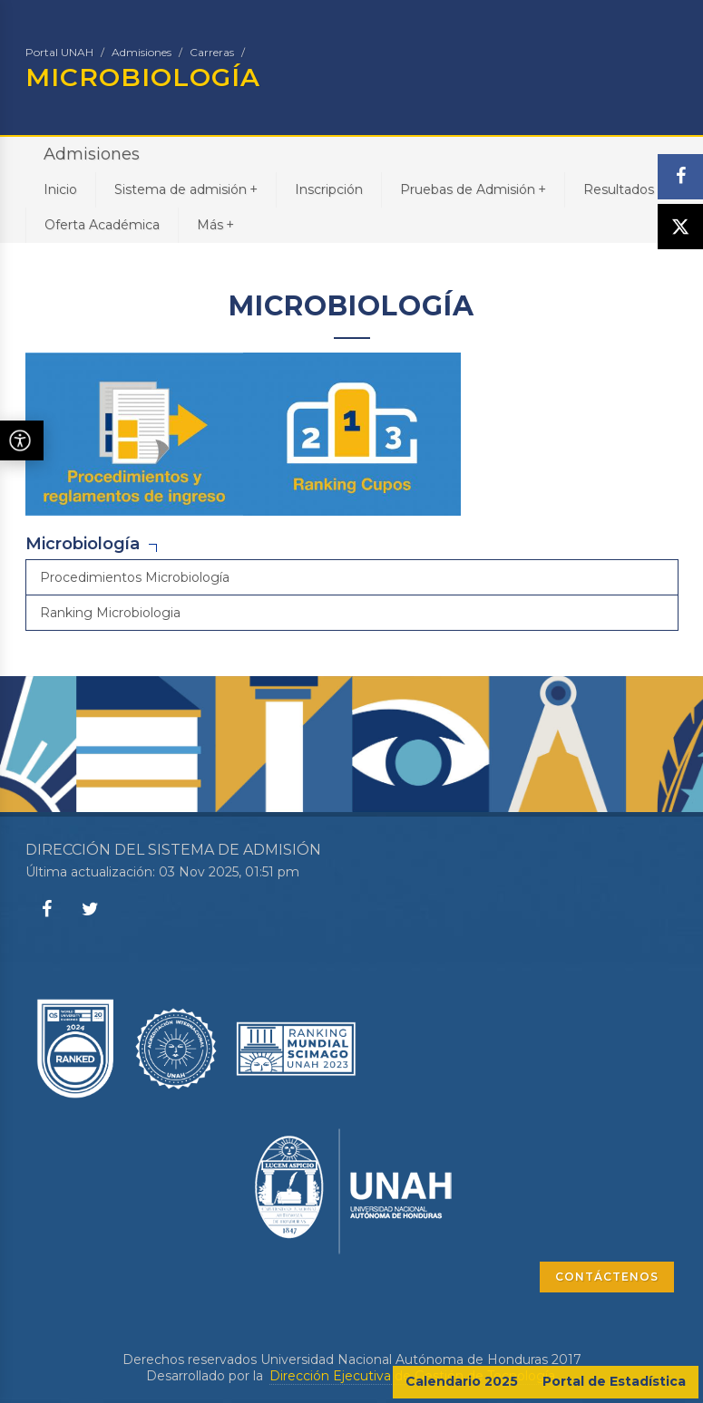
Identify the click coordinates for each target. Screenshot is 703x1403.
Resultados (618, 189)
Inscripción (329, 189)
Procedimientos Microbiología (134, 577)
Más (215, 224)
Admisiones (141, 52)
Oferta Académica (102, 225)
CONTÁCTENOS (607, 1276)
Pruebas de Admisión (473, 189)
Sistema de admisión (186, 189)
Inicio (60, 189)
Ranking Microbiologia (110, 613)
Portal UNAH (59, 52)
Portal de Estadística (614, 1381)
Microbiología (82, 544)
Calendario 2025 (461, 1381)
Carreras (212, 52)
